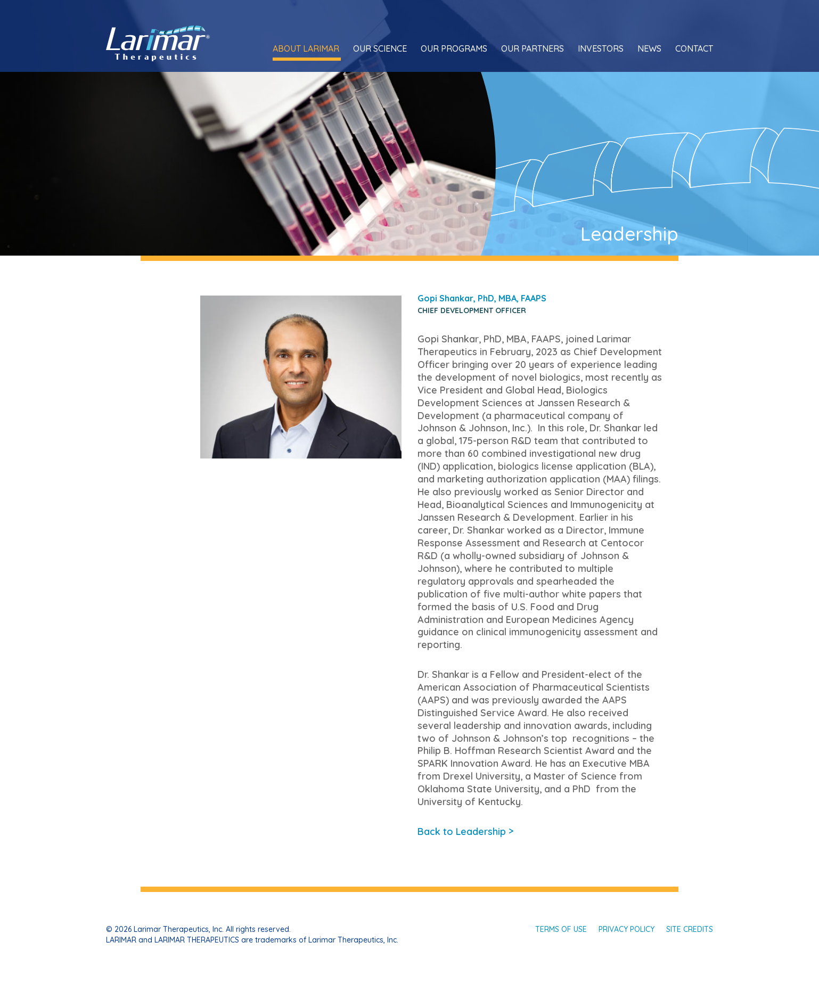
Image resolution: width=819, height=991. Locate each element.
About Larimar (306, 48)
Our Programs (454, 48)
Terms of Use (561, 929)
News (649, 48)
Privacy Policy (626, 929)
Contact (694, 48)
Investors (601, 48)
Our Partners (532, 48)
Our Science (380, 48)
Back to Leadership (465, 831)
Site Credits (689, 929)
